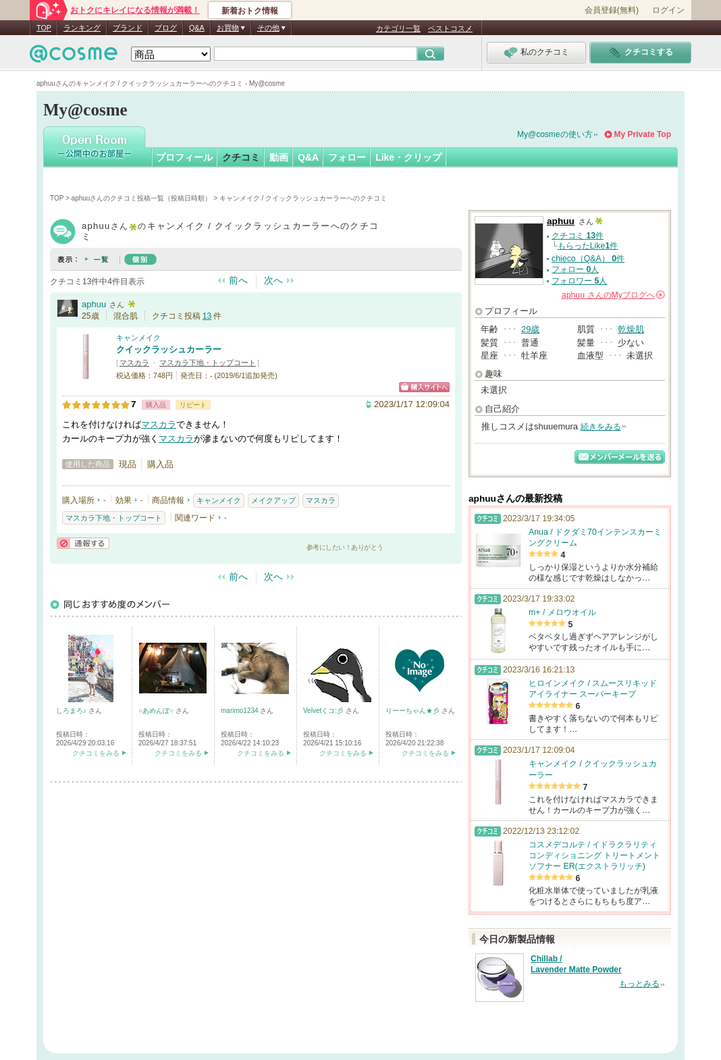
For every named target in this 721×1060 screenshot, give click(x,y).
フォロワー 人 (579, 281)
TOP (43, 28)
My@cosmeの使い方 (555, 134)
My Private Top (642, 134)
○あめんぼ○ (157, 710)
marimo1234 (240, 710)
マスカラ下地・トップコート (207, 363)
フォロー (347, 157)
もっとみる (639, 983)
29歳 (530, 329)
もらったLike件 (588, 245)
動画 (278, 157)
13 (207, 316)
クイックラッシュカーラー (168, 349)
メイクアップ (273, 500)
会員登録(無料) (612, 10)
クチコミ (241, 157)
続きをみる (601, 426)
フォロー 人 (575, 269)
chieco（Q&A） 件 (588, 258)
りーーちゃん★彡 (413, 710)
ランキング (82, 28)
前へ (238, 280)
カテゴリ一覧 (398, 28)
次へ (273, 280)
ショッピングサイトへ (424, 387)
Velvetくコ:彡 (324, 710)
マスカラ (134, 363)
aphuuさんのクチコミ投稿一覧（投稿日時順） (142, 198)
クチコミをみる (95, 753)
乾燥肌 (631, 329)
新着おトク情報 (249, 11)
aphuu (94, 304)
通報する (83, 543)
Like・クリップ (408, 157)
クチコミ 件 (578, 235)
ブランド (127, 28)
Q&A (197, 28)
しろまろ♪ (72, 710)
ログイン (668, 10)
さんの (613, 295)
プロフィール (184, 157)
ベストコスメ (450, 28)
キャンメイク (138, 338)
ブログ (166, 28)
